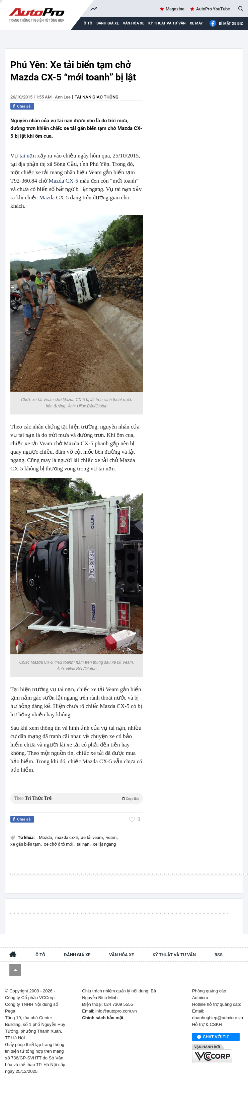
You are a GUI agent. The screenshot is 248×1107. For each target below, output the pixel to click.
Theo (76, 798)
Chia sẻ (24, 106)
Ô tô (40, 954)
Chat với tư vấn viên (212, 1037)
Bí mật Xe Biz (226, 23)
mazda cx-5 (67, 837)
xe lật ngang (104, 844)
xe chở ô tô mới (59, 844)
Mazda (47, 197)
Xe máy (196, 23)
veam (111, 837)
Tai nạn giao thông (96, 97)
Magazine (175, 8)
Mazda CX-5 (63, 181)
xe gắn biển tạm (26, 844)
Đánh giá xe (107, 23)
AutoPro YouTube (213, 8)
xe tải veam (92, 837)
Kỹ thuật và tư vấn (167, 23)
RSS (219, 954)
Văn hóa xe (133, 23)
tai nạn (28, 155)
